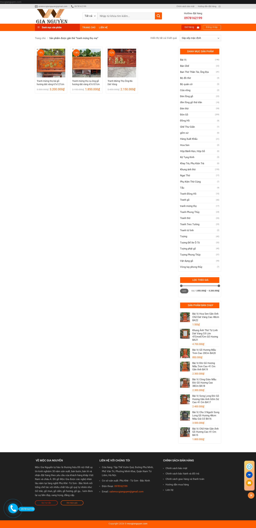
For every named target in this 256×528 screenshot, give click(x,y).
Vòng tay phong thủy (191, 266)
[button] (191, 27)
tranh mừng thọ (188, 206)
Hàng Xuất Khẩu (188, 138)
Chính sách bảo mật (185, 6)
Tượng (183, 236)
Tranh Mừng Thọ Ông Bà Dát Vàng (120, 83)
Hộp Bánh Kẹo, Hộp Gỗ (192, 151)
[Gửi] (158, 15)
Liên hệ (103, 27)
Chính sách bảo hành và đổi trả (182, 473)
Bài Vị (183, 59)
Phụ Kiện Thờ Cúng (190, 181)
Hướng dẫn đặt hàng (207, 6)
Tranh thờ (185, 218)
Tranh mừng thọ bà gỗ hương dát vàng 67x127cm (50, 83)
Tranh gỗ (185, 199)
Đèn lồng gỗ (186, 96)
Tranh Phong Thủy (190, 212)
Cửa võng (185, 90)
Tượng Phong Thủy (190, 254)
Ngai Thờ (185, 175)
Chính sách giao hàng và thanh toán (185, 479)
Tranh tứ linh (187, 230)
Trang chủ (88, 27)
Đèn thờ (184, 108)
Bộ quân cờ (186, 84)
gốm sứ (184, 132)
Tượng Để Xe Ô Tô (190, 242)
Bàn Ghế (184, 65)
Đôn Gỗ (184, 114)
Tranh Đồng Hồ (188, 193)
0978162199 (120, 486)
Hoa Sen (184, 145)
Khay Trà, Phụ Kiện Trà (192, 163)
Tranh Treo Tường (189, 224)
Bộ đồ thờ (185, 78)
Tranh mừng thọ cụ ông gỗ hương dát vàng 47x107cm (86, 83)
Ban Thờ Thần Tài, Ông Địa (194, 72)
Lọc (184, 291)
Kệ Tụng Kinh (187, 157)
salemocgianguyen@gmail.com (126, 491)
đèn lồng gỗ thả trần (191, 102)
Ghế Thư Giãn (187, 126)
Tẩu (182, 187)
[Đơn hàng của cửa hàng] (200, 38)
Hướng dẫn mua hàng (177, 484)
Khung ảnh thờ (188, 169)
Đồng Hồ (185, 120)
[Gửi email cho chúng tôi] (219, 7)
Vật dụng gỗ (186, 260)
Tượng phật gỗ (188, 248)
